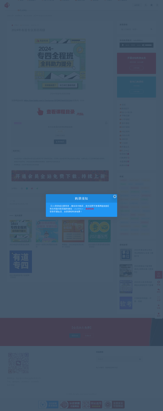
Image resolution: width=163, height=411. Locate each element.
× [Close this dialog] (115, 196)
